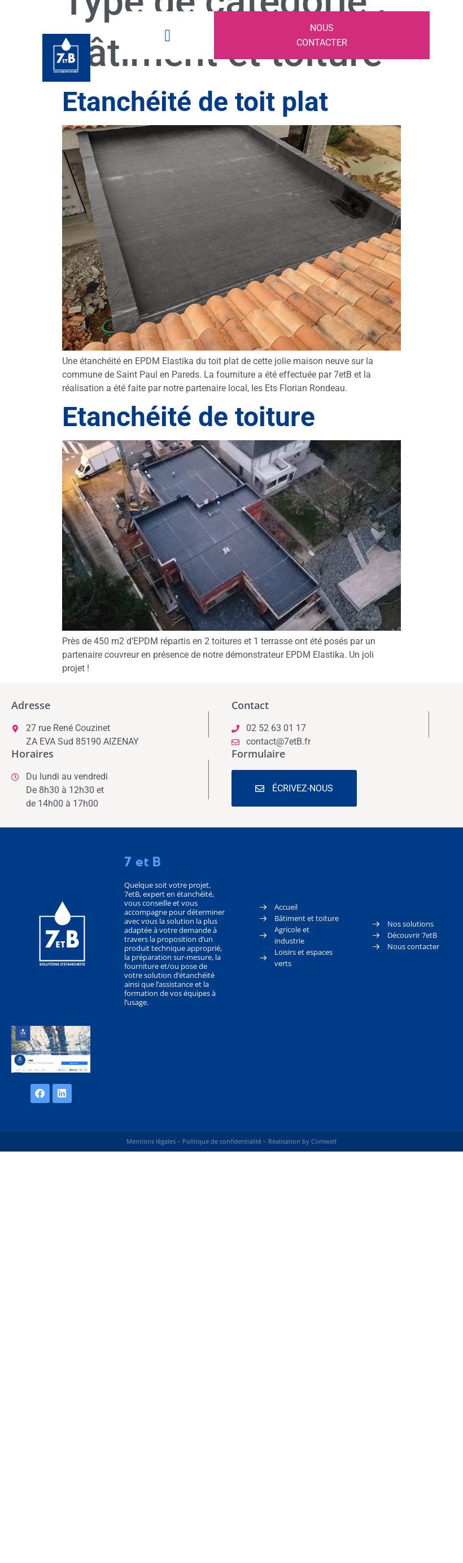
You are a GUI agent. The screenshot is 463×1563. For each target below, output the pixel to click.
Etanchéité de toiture (188, 417)
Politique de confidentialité (221, 1141)
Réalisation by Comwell (302, 1141)
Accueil (286, 907)
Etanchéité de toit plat (195, 102)
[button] (167, 35)
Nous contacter (413, 946)
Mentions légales (151, 1141)
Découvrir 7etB (412, 935)
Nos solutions (410, 924)
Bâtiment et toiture (306, 918)
